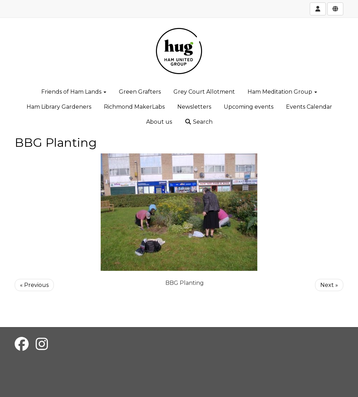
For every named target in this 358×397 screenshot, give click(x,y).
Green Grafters (140, 91)
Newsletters (194, 106)
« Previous (34, 285)
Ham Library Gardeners (59, 106)
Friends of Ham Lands (73, 91)
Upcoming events (248, 106)
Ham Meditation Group (282, 91)
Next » (329, 285)
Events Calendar (309, 106)
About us (159, 121)
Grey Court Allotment (204, 91)
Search (199, 121)
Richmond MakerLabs (134, 106)
